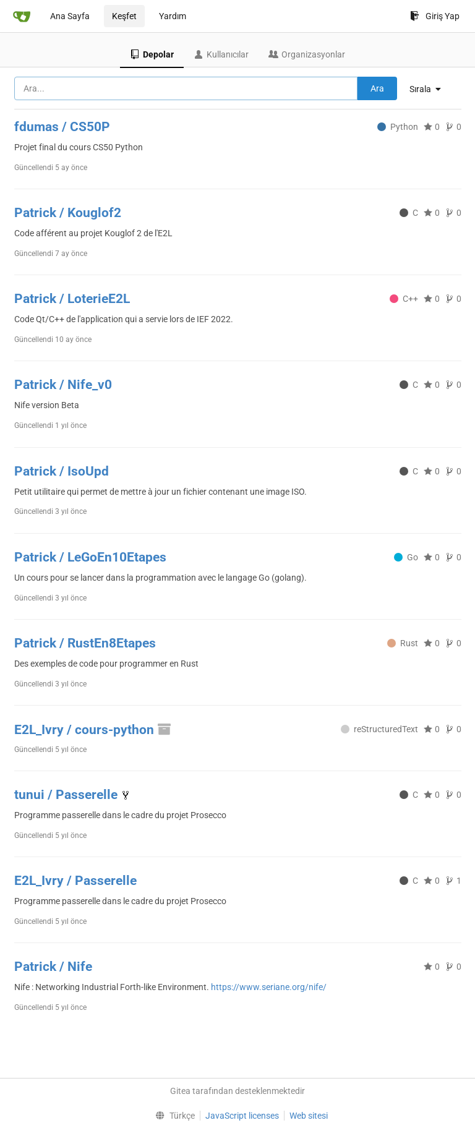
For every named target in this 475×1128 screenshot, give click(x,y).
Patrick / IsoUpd (61, 471)
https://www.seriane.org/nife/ (269, 987)
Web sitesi (308, 1116)
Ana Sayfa (70, 16)
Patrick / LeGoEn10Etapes (90, 557)
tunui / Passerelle (67, 794)
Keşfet (124, 16)
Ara (377, 88)
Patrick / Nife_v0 (63, 384)
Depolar (152, 54)
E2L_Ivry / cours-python (93, 729)
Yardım (172, 16)
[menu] (429, 89)
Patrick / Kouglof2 (67, 212)
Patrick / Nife (53, 966)
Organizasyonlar (306, 54)
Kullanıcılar (221, 54)
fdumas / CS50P (62, 126)
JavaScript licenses (242, 1116)
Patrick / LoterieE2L (72, 298)
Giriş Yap (434, 16)
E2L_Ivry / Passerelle (75, 880)
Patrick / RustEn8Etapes (85, 643)
